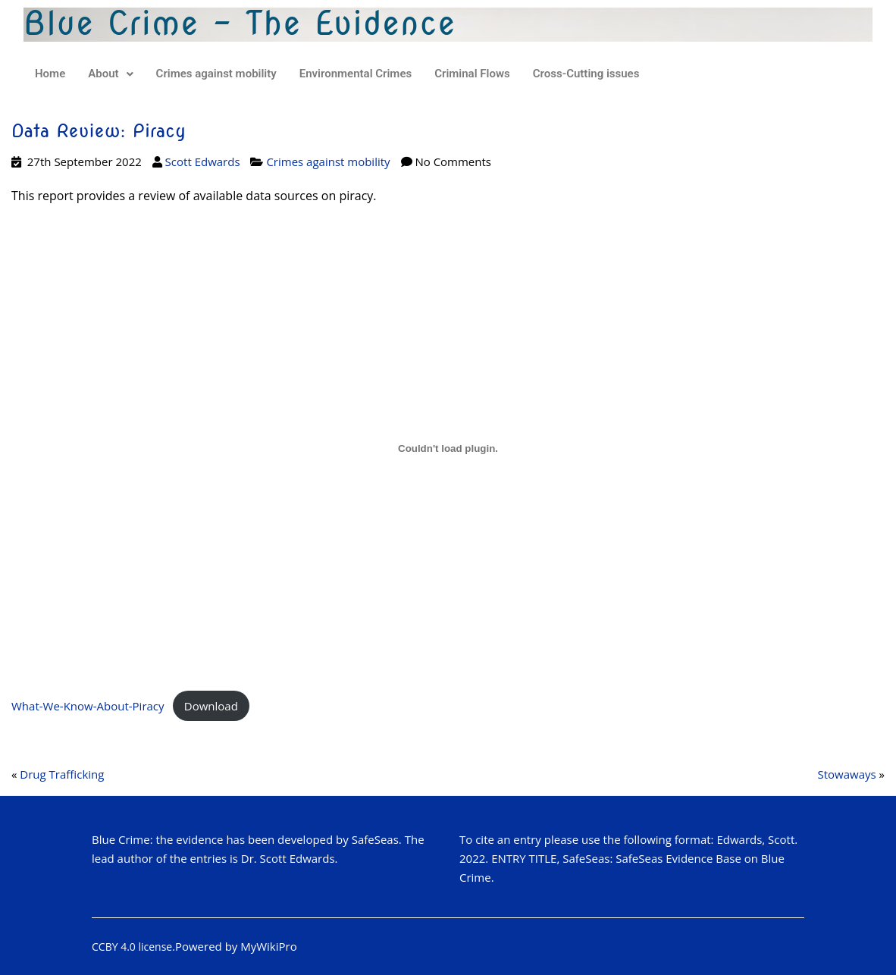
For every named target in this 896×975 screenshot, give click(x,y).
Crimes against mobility (216, 73)
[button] (110, 74)
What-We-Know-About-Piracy (87, 705)
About (110, 73)
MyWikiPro (268, 946)
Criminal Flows (472, 73)
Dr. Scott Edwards (288, 858)
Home (50, 73)
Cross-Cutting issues (586, 73)
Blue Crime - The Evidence (239, 23)
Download (211, 705)
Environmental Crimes (355, 73)
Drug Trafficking (62, 774)
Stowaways (846, 774)
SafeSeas (375, 839)
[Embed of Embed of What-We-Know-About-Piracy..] (448, 448)
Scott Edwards (202, 161)
